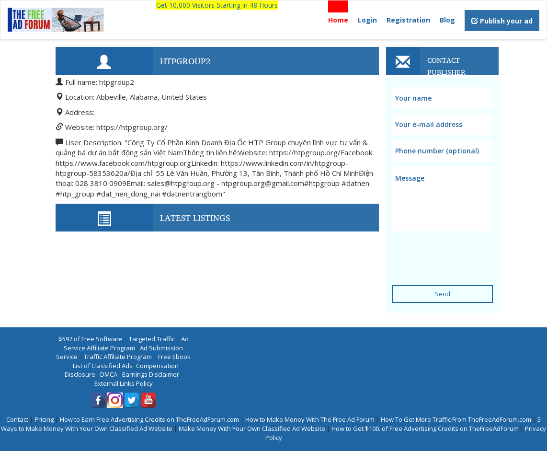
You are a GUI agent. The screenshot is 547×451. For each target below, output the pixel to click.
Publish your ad (502, 20)
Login (367, 19)
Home (338, 19)
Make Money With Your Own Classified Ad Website (252, 428)
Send (442, 293)
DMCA (108, 374)
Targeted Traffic (152, 339)
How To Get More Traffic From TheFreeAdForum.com (456, 419)
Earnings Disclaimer (150, 374)
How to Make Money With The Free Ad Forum (310, 419)
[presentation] (464, 252)
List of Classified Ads (103, 365)
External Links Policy (123, 383)
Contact (17, 419)
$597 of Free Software (90, 339)
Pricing (44, 419)
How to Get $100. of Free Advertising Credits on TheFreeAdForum (425, 428)
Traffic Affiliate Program (118, 356)
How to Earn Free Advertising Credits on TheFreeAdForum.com (149, 419)
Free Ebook (174, 356)
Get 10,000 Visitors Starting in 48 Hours (217, 5)
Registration (408, 19)
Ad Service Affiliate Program (126, 343)
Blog (447, 19)
